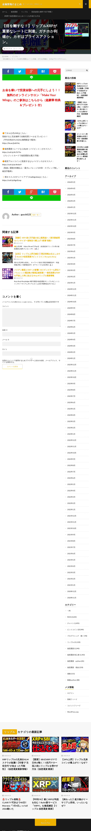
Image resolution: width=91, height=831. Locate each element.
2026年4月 (71, 189)
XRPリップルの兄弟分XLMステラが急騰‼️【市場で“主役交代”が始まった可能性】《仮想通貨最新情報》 (83, 91)
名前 (5, 330)
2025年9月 (71, 232)
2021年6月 (71, 547)
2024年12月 (71, 288)
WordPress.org (73, 703)
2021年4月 (71, 560)
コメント (5, 306)
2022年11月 (71, 442)
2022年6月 (71, 473)
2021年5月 (71, 554)
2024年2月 (71, 349)
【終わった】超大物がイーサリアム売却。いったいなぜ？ (74, 793)
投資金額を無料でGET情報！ (42, 12)
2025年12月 (71, 213)
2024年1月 (71, 356)
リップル (24, 12)
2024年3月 (71, 343)
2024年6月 (71, 325)
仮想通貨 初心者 (73, 647)
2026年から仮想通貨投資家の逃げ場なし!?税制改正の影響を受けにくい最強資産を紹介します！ (82, 154)
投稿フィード (72, 691)
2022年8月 (71, 461)
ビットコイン (72, 622)
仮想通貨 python (74, 653)
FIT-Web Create (24, 826)
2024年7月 (71, 319)
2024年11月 (71, 294)
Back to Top (45, 814)
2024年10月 (71, 300)
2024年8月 (71, 312)
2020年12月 (71, 585)
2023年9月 (71, 380)
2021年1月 (71, 578)
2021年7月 (71, 541)
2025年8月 (71, 238)
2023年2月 (71, 424)
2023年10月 (71, 374)
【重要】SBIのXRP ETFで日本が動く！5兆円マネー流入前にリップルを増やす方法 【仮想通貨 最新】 (83, 110)
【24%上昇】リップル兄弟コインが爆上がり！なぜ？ (74, 752)
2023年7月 (71, 393)
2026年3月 (71, 195)
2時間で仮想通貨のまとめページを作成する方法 (22, 16)
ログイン (70, 685)
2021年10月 (71, 523)
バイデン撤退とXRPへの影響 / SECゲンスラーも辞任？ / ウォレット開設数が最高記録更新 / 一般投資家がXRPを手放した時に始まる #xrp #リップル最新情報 (37, 273)
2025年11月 (71, 220)
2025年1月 (71, 281)
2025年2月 (71, 275)
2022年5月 (71, 479)
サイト (4, 349)
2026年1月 (71, 207)
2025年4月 (71, 263)
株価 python (71, 672)
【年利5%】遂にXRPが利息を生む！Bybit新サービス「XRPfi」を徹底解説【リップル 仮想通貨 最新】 (45, 795)
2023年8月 (71, 387)
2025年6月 (71, 250)
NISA (69, 610)
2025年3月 (71, 269)
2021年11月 (71, 516)
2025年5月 (71, 257)
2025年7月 (71, 244)
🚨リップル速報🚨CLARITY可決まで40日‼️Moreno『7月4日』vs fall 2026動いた (15, 795)
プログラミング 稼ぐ (75, 628)
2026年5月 (71, 182)
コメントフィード (74, 697)
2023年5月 (71, 405)
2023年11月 (71, 368)
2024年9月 (71, 306)
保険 (69, 666)
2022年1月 (71, 504)
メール (5, 340)
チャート (70, 616)
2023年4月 (71, 411)
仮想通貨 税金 (73, 659)
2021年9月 (71, 529)
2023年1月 (71, 430)
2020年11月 (71, 591)
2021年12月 (71, 510)
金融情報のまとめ (23, 823)
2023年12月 (71, 362)
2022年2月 (71, 498)
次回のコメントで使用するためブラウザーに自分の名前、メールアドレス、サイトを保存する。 (31, 361)
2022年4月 (71, 486)
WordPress (45, 826)
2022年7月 (71, 467)
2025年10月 (71, 226)
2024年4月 (71, 337)
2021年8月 (71, 535)
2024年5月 (71, 331)
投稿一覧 (35, 215)
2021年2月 (71, 572)
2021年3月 (71, 566)
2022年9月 (71, 455)
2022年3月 (71, 492)
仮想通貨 (14, 12)
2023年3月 (71, 418)
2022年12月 (71, 436)
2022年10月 (71, 448)
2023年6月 (71, 399)
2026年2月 (71, 201)
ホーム (4, 12)
